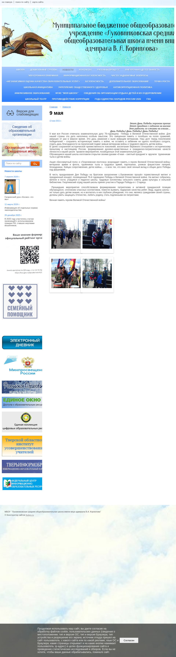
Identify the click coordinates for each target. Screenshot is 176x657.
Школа (20, 70)
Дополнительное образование (129, 81)
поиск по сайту (22, 2)
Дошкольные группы (43, 70)
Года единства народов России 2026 (118, 99)
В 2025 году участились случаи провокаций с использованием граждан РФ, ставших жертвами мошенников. (19, 222)
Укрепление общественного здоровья (83, 87)
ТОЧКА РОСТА (162, 81)
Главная (54, 107)
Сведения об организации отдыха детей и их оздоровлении (122, 93)
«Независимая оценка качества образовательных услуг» (43, 81)
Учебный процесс (108, 70)
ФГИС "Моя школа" (66, 93)
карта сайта (37, 2)
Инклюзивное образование (32, 93)
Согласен (129, 640)
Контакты (85, 70)
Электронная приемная (43, 75)
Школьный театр (36, 99)
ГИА (148, 99)
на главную (7, 2)
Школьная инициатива (38, 87)
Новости (68, 70)
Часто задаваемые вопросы (129, 75)
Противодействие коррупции (70, 99)
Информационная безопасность (85, 75)
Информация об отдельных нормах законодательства (21, 209)
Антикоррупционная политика (132, 87)
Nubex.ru (30, 515)
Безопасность (94, 81)
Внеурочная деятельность (142, 70)
